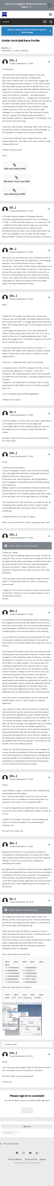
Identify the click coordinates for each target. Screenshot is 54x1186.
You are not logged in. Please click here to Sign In (25, 5)
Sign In (27, 1110)
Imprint (43, 1159)
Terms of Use (31, 1159)
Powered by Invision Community (27, 1163)
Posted (21, 63)
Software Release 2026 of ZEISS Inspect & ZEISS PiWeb (27, 31)
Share (27, 1126)
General (24, 50)
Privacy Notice (15, 1159)
